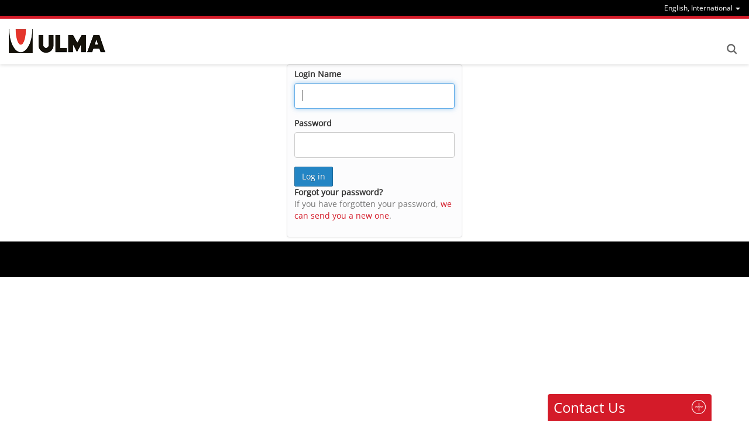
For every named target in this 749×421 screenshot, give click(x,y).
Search (731, 49)
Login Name (317, 74)
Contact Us (589, 407)
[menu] (702, 8)
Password (313, 123)
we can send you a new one (373, 209)
